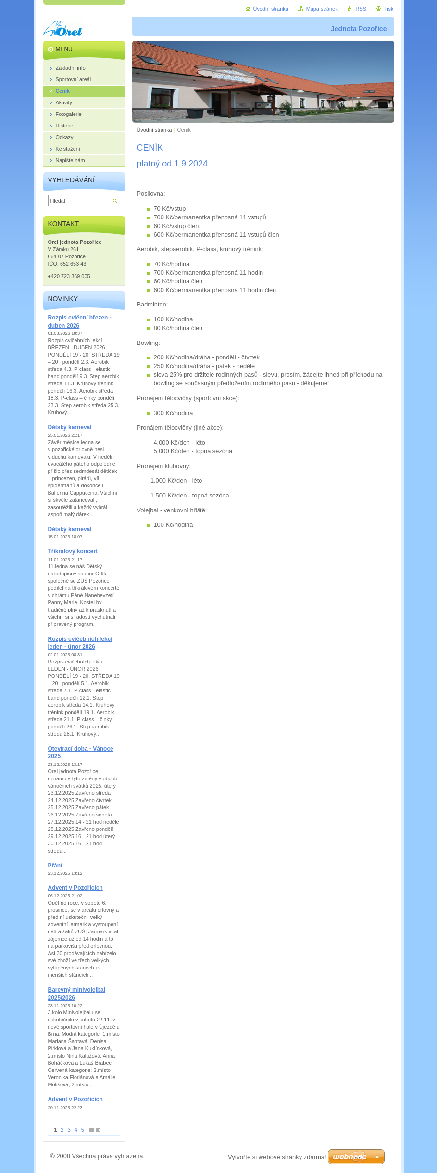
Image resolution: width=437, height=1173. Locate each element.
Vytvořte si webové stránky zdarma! (277, 1156)
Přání (55, 865)
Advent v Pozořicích (75, 887)
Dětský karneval (70, 427)
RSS (361, 9)
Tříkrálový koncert (73, 551)
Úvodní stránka (154, 130)
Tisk (389, 9)
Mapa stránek (322, 9)
